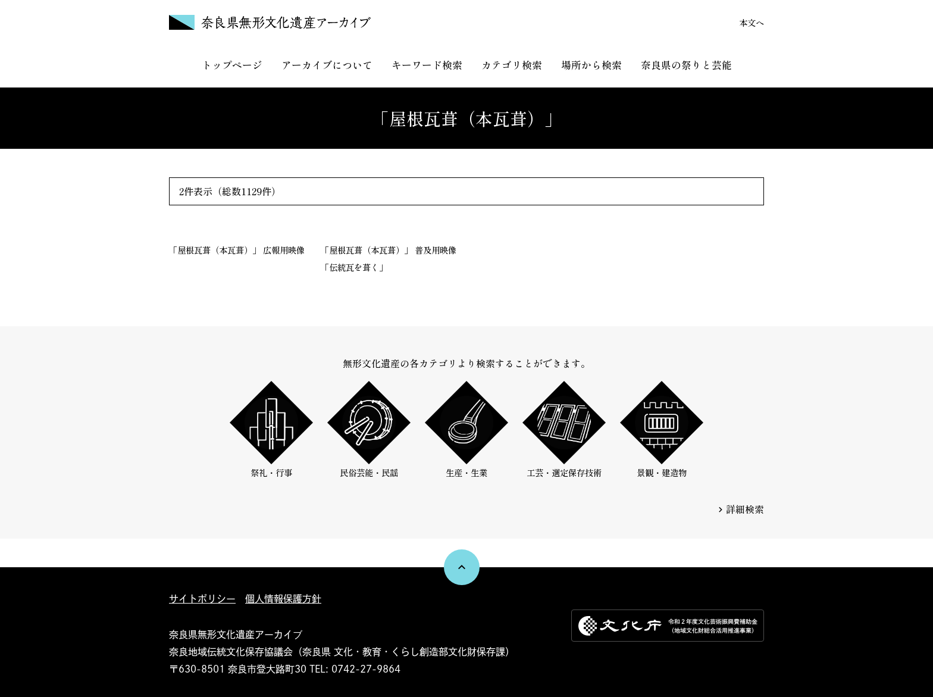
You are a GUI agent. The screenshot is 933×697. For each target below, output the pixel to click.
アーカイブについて (326, 65)
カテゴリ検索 (511, 65)
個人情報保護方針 (283, 598)
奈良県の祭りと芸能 (686, 65)
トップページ (232, 65)
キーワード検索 (427, 65)
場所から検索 (591, 65)
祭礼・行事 (271, 430)
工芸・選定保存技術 (564, 430)
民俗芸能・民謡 (369, 430)
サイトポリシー (202, 598)
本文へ (751, 22)
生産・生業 (466, 430)
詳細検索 (745, 509)
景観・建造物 (661, 430)
